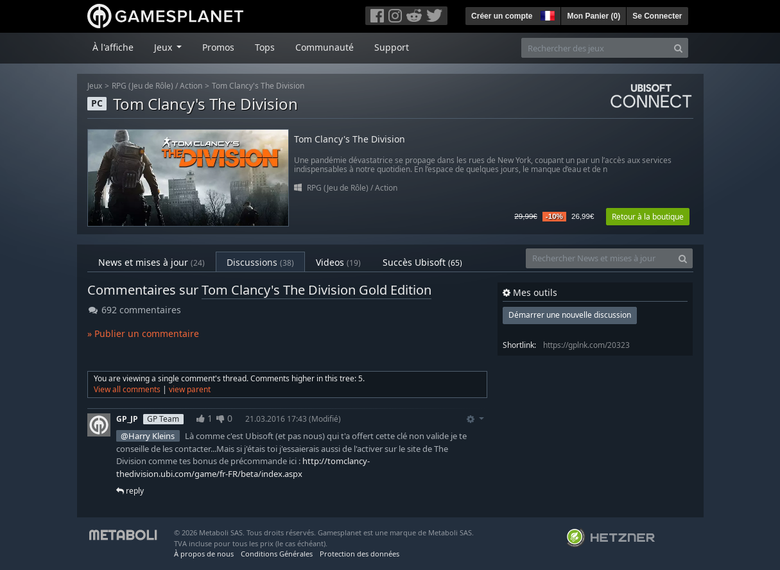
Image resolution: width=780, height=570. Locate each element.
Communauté (324, 47)
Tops (265, 47)
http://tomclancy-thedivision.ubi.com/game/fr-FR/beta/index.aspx (243, 467)
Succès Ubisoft (422, 262)
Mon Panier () (593, 16)
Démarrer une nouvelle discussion (569, 314)
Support (391, 47)
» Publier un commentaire (143, 333)
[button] (546, 14)
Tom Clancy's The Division (258, 86)
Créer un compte (501, 16)
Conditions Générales (277, 553)
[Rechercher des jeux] (595, 48)
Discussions (260, 262)
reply (130, 490)
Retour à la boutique (648, 216)
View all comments (127, 389)
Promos (218, 47)
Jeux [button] (164, 47)
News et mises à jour (151, 262)
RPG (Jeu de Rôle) (142, 86)
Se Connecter (657, 16)
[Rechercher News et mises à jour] (599, 258)
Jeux (94, 86)
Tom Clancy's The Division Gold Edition (316, 289)
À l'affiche (113, 47)
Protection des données (359, 553)
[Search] (678, 48)
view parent (190, 389)
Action (191, 86)
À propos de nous (204, 553)
